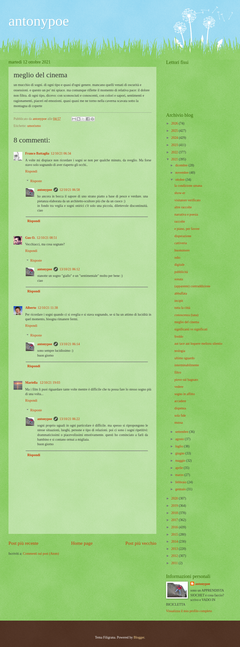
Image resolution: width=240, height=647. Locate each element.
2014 (175, 541)
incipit (178, 301)
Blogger (139, 637)
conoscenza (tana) (186, 315)
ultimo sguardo (184, 358)
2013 (175, 549)
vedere (178, 387)
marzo (179, 475)
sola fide (180, 415)
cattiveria (180, 243)
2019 (175, 505)
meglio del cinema (186, 322)
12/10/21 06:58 (69, 190)
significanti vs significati (190, 329)
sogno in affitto (184, 394)
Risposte (36, 181)
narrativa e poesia (186, 214)
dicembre (182, 165)
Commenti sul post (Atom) (41, 553)
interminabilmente (186, 365)
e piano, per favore (186, 229)
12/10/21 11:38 (48, 308)
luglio (179, 446)
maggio (180, 460)
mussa (178, 422)
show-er (179, 193)
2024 (175, 138)
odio (177, 257)
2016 (175, 527)
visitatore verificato (187, 200)
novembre (182, 172)
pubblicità (181, 272)
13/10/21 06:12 (69, 269)
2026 (175, 123)
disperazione (182, 236)
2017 (175, 520)
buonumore (182, 250)
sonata (178, 279)
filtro (177, 372)
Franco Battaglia (37, 153)
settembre (182, 432)
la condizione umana (188, 185)
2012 (175, 556)
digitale (179, 264)
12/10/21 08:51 (47, 238)
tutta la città (182, 308)
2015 (175, 534)
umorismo (34, 126)
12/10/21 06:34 (61, 153)
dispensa (180, 408)
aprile (179, 468)
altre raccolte (183, 207)
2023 (175, 145)
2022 (175, 152)
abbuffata (180, 293)
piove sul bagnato (186, 380)
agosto (180, 439)
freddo (178, 336)
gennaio (181, 489)
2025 (175, 131)
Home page (82, 543)
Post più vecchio (140, 543)
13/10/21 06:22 (69, 419)
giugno (180, 453)
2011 (175, 563)
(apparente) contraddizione (192, 286)
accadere (180, 401)
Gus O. (30, 238)
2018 (175, 513)
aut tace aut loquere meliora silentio (198, 343)
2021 (175, 159)
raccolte (179, 221)
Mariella (31, 382)
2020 (175, 498)
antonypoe (38, 21)
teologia (179, 351)
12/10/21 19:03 (50, 382)
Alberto (30, 308)
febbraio (181, 482)
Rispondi (31, 171)
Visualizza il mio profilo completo (189, 611)
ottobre (180, 179)
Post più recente (23, 543)
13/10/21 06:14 (69, 344)
